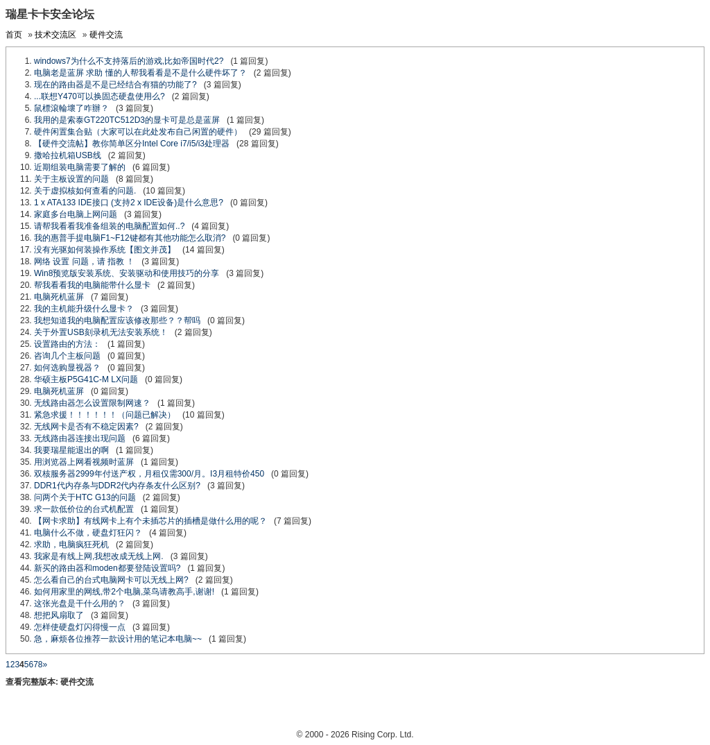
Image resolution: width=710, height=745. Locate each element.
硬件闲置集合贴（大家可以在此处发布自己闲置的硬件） (138, 132)
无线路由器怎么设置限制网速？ (92, 403)
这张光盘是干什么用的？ (79, 603)
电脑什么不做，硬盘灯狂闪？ (88, 533)
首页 (14, 35)
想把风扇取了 (59, 615)
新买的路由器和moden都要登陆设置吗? (107, 568)
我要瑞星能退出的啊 (71, 450)
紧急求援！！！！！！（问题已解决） (104, 415)
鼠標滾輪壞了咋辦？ (71, 108)
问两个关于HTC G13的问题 (85, 497)
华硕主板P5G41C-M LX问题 (86, 379)
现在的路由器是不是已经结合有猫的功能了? (115, 84)
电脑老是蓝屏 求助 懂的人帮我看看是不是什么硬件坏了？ (140, 73)
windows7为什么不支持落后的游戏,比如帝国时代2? (128, 61)
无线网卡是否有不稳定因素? (86, 426)
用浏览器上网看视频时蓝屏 (84, 462)
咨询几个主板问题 (67, 356)
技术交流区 (55, 35)
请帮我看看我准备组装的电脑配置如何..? (109, 226)
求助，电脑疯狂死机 (71, 544)
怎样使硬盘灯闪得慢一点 (79, 627)
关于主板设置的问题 (71, 179)
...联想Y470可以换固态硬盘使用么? (99, 96)
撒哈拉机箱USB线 (67, 155)
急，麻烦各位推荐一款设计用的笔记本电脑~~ (118, 639)
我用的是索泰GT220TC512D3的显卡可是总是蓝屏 (127, 120)
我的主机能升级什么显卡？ (84, 309)
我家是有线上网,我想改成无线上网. (99, 556)
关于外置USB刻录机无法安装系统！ (101, 332)
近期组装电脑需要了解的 (79, 167)
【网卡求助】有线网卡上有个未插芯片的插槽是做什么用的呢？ (150, 521)
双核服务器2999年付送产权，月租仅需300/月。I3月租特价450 (149, 474)
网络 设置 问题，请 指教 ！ (84, 261)
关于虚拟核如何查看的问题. (85, 191)
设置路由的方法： (67, 344)
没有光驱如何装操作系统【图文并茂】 (104, 250)
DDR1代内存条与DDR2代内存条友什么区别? (117, 485)
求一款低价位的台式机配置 (84, 509)
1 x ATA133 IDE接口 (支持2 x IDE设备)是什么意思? (128, 202)
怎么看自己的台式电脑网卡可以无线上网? (111, 580)
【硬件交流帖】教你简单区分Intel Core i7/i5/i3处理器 (132, 143)
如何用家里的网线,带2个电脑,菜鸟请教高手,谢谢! (124, 592)
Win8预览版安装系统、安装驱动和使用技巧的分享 (126, 273)
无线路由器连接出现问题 (79, 438)
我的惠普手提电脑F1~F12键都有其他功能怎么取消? (129, 238)
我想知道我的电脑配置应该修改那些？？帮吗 (117, 320)
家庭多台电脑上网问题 (75, 214)
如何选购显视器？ (67, 367)
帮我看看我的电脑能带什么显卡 (92, 285)
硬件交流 (106, 35)
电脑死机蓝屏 (59, 297)
